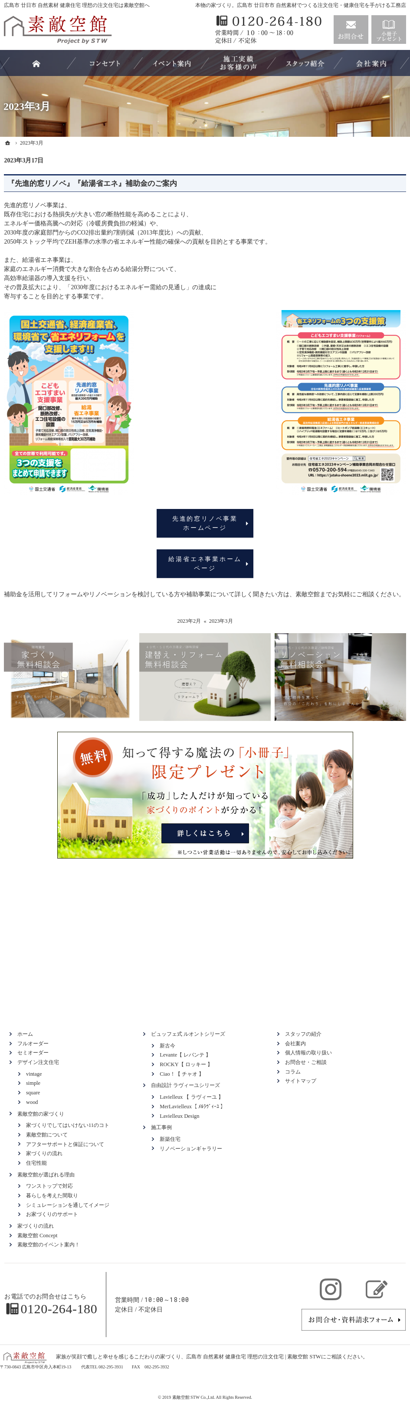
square (33, 1093)
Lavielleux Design (179, 1116)
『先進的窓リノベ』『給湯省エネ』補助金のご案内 (92, 183)
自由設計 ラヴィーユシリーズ (185, 1085)
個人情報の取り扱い (308, 1053)
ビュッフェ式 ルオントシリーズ (188, 1034)
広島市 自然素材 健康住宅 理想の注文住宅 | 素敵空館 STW (253, 1357)
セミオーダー (33, 1053)
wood (32, 1102)
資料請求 (388, 29)
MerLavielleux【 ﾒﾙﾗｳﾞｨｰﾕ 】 (193, 1106)
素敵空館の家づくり (40, 1114)
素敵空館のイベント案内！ (48, 1245)
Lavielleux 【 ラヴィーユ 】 (191, 1097)
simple (33, 1083)
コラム (293, 1072)
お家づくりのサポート (52, 1214)
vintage (34, 1074)
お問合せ (351, 29)
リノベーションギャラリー (191, 1149)
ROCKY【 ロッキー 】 (186, 1064)
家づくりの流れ (44, 1153)
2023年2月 (189, 621)
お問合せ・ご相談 (306, 1062)
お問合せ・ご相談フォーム (354, 1320)
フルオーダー (33, 1044)
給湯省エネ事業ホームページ (204, 564)
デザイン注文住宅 (38, 1062)
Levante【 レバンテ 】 (185, 1055)
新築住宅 (170, 1139)
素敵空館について (47, 1135)
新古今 (167, 1046)
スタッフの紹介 (303, 1034)
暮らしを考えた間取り (52, 1196)
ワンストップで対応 (49, 1186)
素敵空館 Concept (37, 1235)
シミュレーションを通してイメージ (67, 1205)
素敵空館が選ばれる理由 (46, 1175)
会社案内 (295, 1044)
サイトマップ (300, 1081)
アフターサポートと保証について (65, 1144)
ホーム (25, 1034)
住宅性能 (36, 1163)
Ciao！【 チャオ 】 (182, 1074)
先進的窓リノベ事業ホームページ (205, 523)
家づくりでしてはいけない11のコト (67, 1125)
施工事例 (161, 1127)
